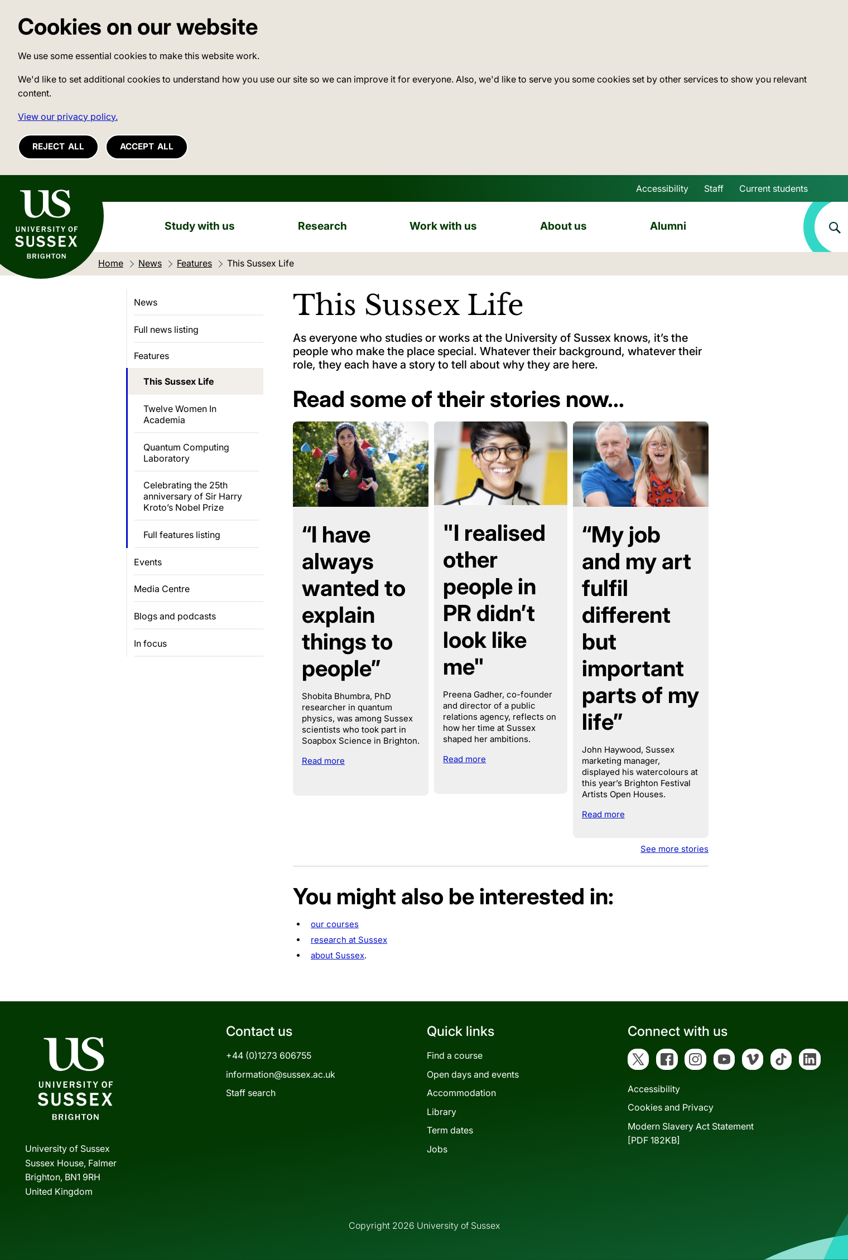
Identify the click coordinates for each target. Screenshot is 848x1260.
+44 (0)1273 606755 (268, 1055)
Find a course (455, 1055)
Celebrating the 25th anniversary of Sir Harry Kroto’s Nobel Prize (192, 496)
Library (441, 1111)
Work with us (443, 225)
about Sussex (337, 955)
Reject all (58, 146)
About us (563, 225)
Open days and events (473, 1074)
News (145, 302)
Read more (323, 760)
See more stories (674, 849)
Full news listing (166, 329)
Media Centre (162, 588)
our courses (335, 924)
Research (322, 225)
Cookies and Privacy (671, 1107)
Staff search (251, 1092)
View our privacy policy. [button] (68, 116)
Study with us (200, 225)
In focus (150, 643)
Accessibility (662, 188)
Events (148, 562)
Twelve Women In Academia (179, 414)
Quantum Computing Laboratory (186, 453)
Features (151, 355)
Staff (714, 188)
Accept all (147, 146)
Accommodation (461, 1092)
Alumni (668, 225)
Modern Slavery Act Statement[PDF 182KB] (691, 1133)
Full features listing (181, 534)
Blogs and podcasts (175, 616)
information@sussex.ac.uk (280, 1074)
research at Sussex (349, 939)
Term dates (450, 1130)
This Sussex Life (178, 381)
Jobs (437, 1149)
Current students (773, 188)
